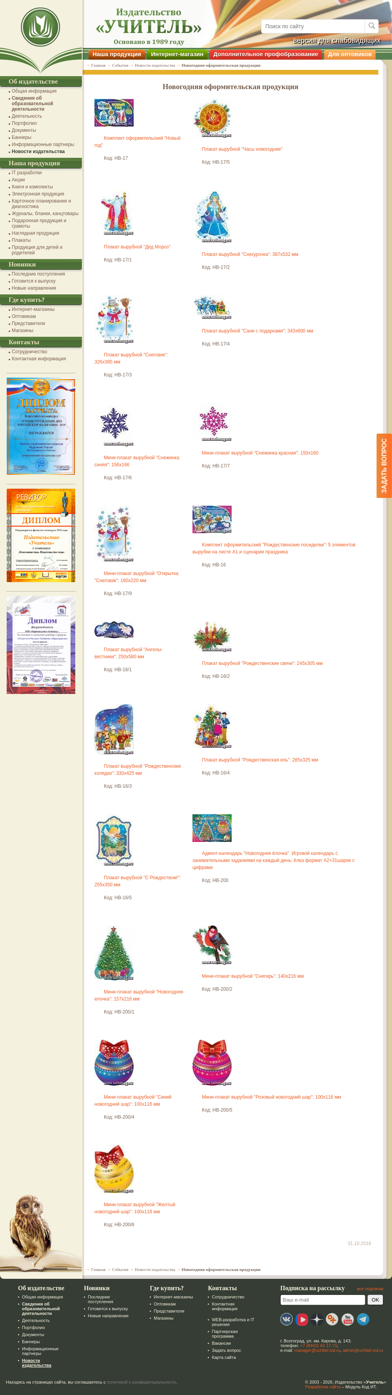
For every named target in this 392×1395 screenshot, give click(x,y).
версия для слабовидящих (337, 40)
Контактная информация (39, 359)
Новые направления (34, 288)
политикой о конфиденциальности (141, 1382)
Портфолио (24, 123)
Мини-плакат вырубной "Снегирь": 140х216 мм (253, 976)
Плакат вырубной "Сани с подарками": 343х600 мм (257, 331)
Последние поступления (38, 274)
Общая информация (34, 91)
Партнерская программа (225, 1333)
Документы (24, 130)
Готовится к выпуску (34, 281)
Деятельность (27, 116)
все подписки (370, 1288)
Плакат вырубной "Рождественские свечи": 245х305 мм (262, 663)
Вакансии (221, 1343)
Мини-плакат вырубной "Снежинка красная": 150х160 (260, 453)
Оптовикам (24, 316)
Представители (28, 323)
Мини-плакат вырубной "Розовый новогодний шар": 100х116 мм (271, 1097)
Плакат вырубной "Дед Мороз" (137, 247)
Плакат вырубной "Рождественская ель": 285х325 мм (260, 760)
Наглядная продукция (35, 233)
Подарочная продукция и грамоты (39, 223)
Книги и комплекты (32, 187)
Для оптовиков (350, 54)
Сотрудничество (29, 351)
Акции (18, 180)
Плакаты (21, 240)
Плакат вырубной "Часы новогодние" (242, 149)
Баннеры (21, 137)
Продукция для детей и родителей (37, 250)
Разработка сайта (322, 1386)
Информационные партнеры (43, 144)
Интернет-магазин (177, 54)
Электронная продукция (38, 194)
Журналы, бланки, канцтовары (45, 213)
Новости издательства (38, 151)
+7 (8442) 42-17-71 (318, 1345)
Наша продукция (117, 54)
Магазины (22, 330)
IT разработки (27, 172)
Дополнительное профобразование (265, 54)
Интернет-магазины (33, 309)
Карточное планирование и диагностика (41, 203)
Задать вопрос (226, 1350)
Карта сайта (224, 1357)
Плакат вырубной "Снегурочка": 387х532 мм (250, 254)
